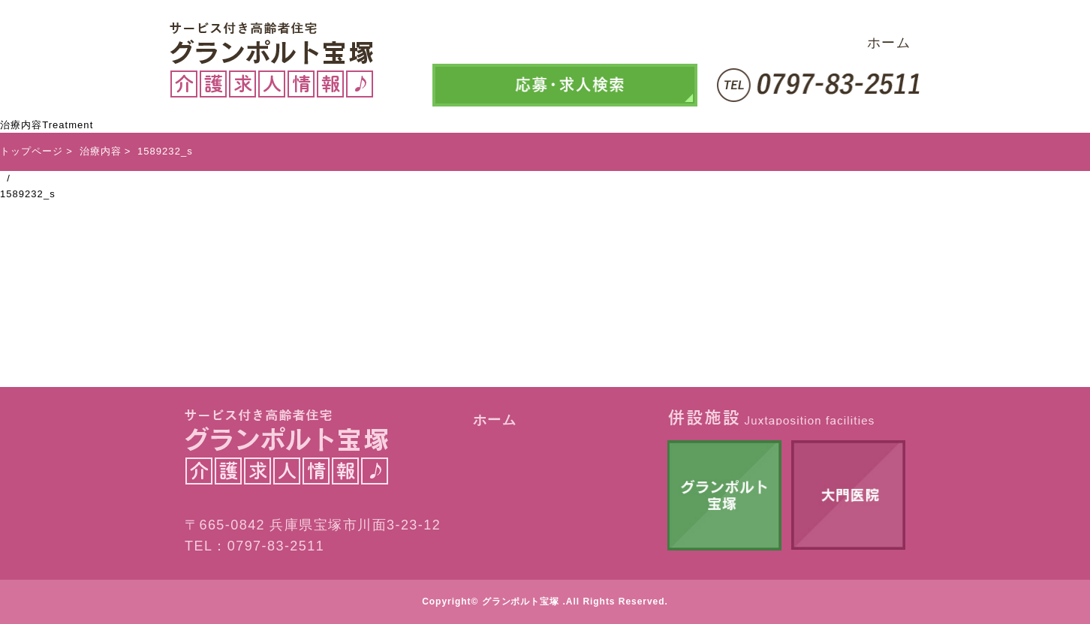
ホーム (889, 42)
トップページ (31, 151)
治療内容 (101, 151)
